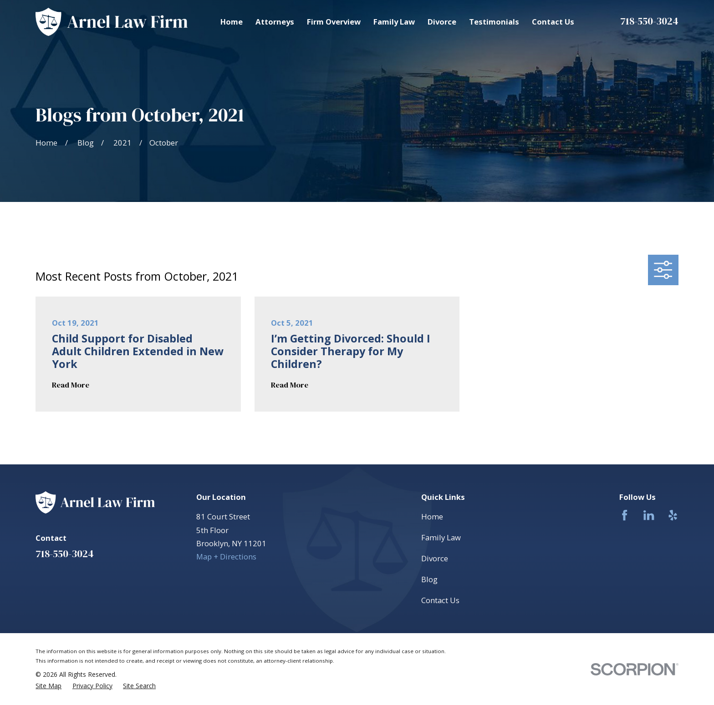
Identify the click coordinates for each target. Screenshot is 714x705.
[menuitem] (48, 685)
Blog (429, 579)
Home (432, 516)
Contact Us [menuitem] (553, 21)
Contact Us (440, 600)
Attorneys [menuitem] (274, 21)
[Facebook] (624, 515)
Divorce (434, 558)
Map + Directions (226, 556)
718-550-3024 (649, 21)
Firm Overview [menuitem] (334, 21)
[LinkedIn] (648, 515)
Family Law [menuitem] (394, 21)
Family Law (441, 537)
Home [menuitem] (231, 21)
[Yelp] (673, 515)
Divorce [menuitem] (442, 21)
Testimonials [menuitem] (494, 21)
